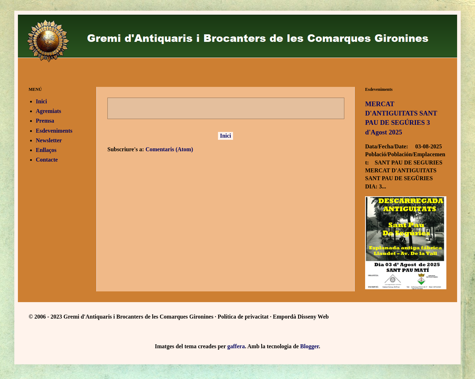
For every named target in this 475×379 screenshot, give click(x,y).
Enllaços (46, 150)
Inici (225, 136)
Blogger (309, 346)
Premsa (45, 121)
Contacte (47, 160)
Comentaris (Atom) (169, 149)
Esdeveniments (54, 131)
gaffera (236, 346)
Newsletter (49, 140)
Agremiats (48, 111)
